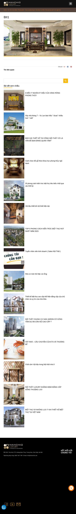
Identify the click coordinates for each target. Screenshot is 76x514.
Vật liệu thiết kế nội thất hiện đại (37, 206)
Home (5, 10)
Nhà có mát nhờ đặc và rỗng (36, 274)
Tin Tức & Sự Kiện (12, 10)
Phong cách (21, 10)
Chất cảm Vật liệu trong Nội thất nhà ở (39, 364)
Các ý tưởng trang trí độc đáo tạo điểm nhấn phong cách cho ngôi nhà (43, 10)
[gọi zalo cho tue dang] (3, 507)
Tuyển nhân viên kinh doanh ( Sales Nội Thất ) (43, 251)
